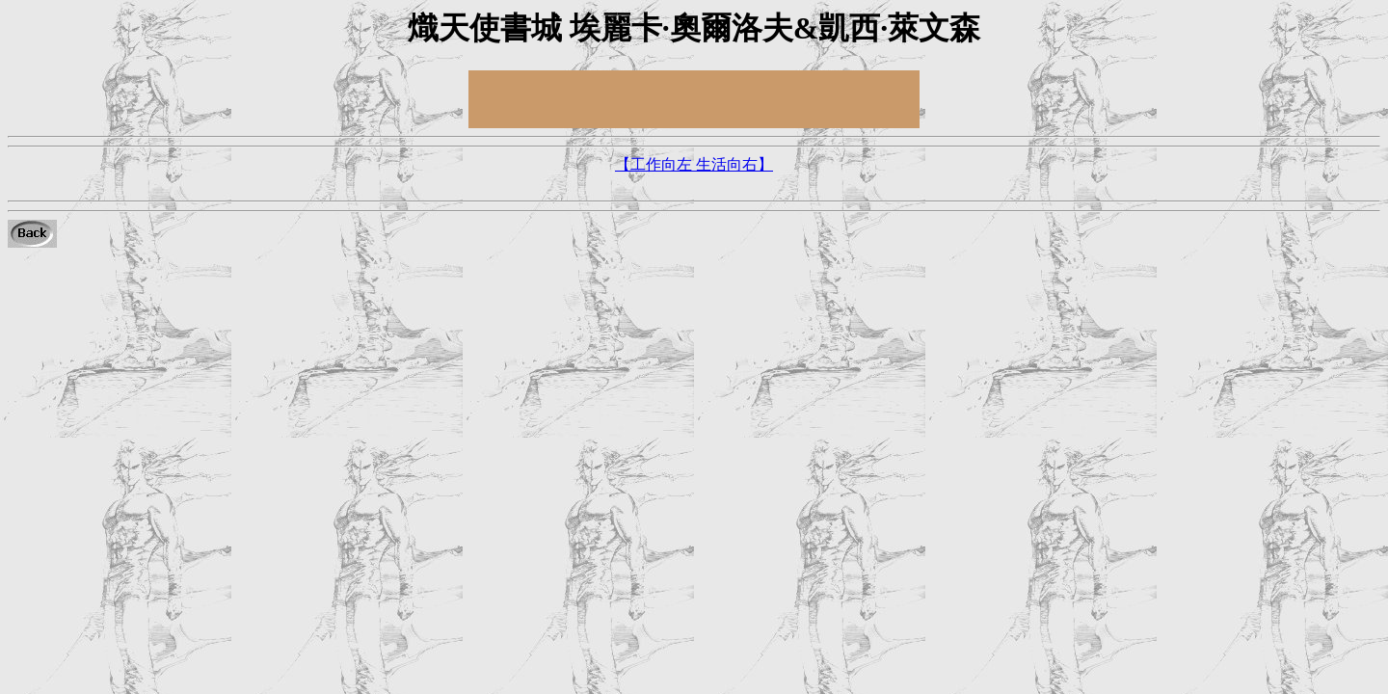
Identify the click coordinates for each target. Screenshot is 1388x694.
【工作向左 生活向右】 (694, 164)
